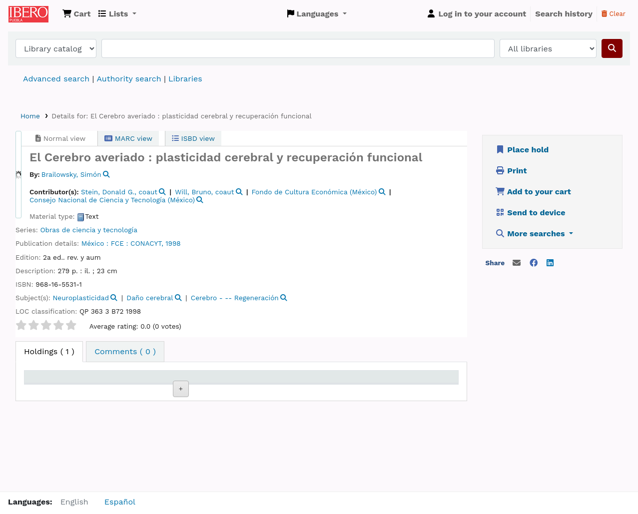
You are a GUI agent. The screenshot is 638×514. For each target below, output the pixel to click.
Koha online (33, 14)
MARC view (128, 138)
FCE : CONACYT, (137, 243)
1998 (172, 243)
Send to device (530, 212)
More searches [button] (531, 233)
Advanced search (56, 78)
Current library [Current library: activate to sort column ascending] (98, 386)
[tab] (125, 351)
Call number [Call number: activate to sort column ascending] (207, 386)
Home (30, 116)
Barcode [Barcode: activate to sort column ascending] (424, 391)
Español (119, 502)
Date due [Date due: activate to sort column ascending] (372, 391)
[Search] (612, 48)
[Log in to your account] (476, 14)
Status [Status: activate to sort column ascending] (313, 391)
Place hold (522, 149)
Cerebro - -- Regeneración (235, 298)
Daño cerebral (149, 298)
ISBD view (193, 138)
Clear (614, 13)
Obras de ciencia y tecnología (88, 230)
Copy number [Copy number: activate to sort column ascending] (261, 386)
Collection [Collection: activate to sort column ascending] (157, 391)
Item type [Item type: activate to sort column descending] (47, 391)
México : (94, 243)
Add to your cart (533, 191)
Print (511, 170)
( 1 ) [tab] (49, 351)
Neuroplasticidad (81, 298)
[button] (76, 14)
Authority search (128, 78)
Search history (564, 13)
